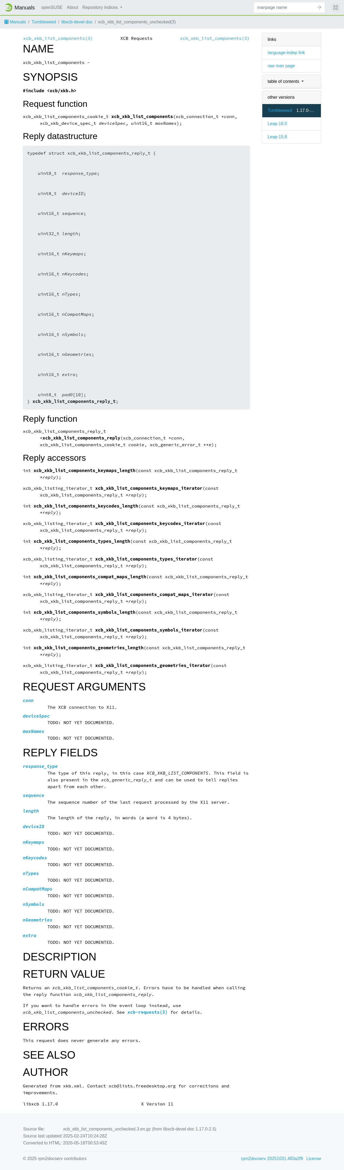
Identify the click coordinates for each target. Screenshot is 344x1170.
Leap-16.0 (277, 123)
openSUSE (52, 7)
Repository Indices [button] (101, 7)
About (72, 7)
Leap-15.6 (277, 136)
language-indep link (286, 52)
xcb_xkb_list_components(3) (58, 38)
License (313, 1158)
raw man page (281, 65)
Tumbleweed (43, 22)
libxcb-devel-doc (77, 22)
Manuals (15, 22)
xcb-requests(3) (147, 1012)
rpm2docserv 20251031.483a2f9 (272, 1158)
